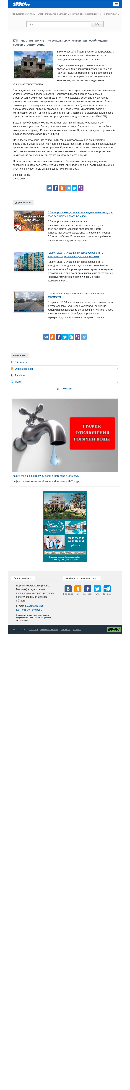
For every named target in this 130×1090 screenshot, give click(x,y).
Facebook (20, 375)
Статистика (65, 630)
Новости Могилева (30, 14)
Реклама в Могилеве (49, 630)
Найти (97, 24)
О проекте (33, 630)
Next (84, 527)
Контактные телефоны (29, 609)
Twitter (18, 382)
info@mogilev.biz (34, 606)
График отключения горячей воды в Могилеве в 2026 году (45, 476)
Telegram (67, 388)
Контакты (77, 630)
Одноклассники (24, 369)
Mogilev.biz (16, 14)
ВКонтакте (21, 362)
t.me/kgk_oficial (21, 174)
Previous (45, 527)
